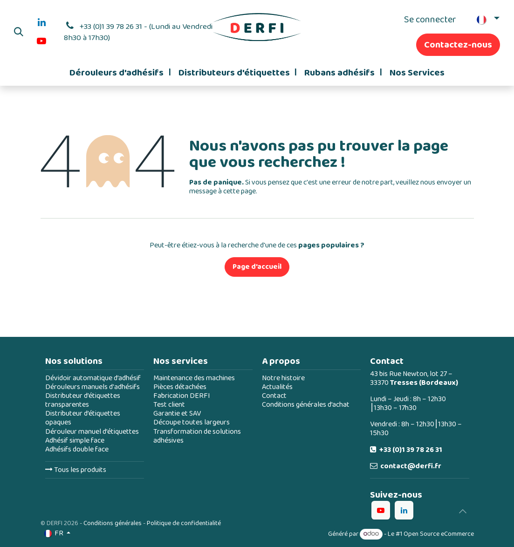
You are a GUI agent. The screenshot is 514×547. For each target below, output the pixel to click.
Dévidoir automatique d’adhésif (93, 378)
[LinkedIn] (41, 22)
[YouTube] (41, 41)
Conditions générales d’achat (306, 404)
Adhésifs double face (77, 449)
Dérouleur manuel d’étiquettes (92, 432)
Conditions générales (112, 523)
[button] (18, 31)
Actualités (277, 387)
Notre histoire (283, 378)
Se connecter (430, 19)
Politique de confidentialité (184, 523)
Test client (169, 404)
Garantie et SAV (177, 413)
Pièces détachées (179, 387)
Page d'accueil (257, 267)
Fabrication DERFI (181, 396)
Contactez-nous (458, 44)
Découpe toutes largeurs (191, 422)
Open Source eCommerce (439, 534)
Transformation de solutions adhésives (197, 436)
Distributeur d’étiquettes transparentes (82, 400)
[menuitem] (120, 72)
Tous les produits (75, 470)
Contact (274, 396)
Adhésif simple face (74, 440)
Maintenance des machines (194, 378)
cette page (239, 191)
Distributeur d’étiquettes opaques (82, 418)
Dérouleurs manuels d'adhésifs (92, 387)
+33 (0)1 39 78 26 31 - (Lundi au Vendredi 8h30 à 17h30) (138, 32)
